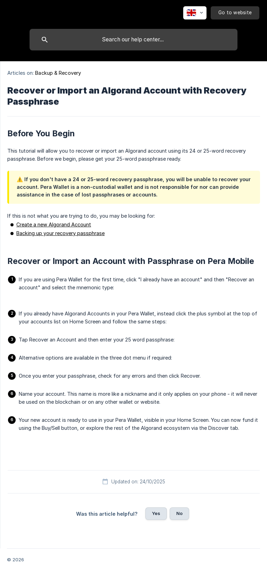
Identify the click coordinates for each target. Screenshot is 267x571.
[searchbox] (133, 39)
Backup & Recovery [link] (58, 73)
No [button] (179, 513)
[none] (195, 12)
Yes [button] (156, 513)
